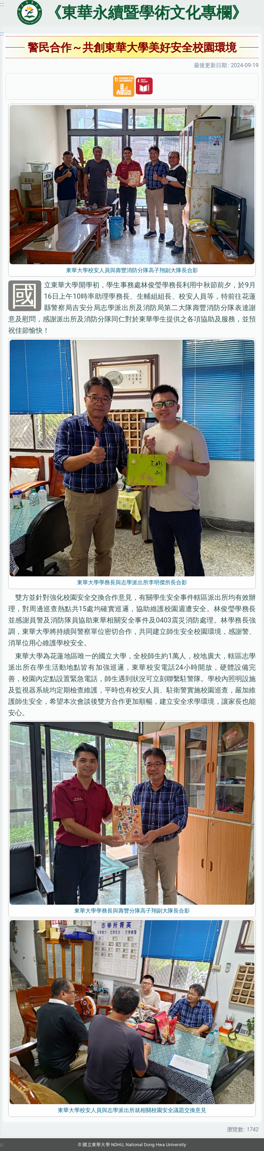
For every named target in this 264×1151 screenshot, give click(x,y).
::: (2, 33)
